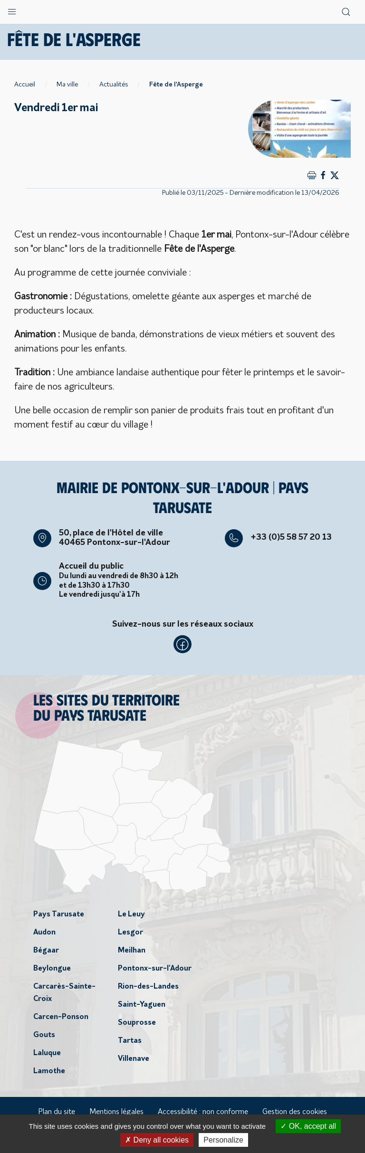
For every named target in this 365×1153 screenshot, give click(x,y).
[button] (12, 9)
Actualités (113, 84)
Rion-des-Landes (148, 987)
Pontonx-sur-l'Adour (155, 968)
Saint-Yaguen (141, 1005)
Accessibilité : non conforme (203, 1112)
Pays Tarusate (58, 914)
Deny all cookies (157, 1140)
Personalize (223, 1140)
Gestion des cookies (294, 1112)
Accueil (24, 84)
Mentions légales (116, 1112)
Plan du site (56, 1112)
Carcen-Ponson (60, 1017)
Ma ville (67, 84)
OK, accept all (308, 1126)
